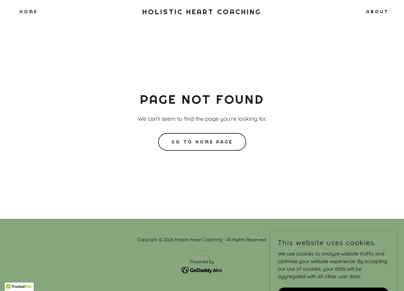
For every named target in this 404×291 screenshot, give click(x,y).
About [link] (377, 12)
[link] (202, 12)
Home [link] (29, 12)
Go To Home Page (202, 142)
